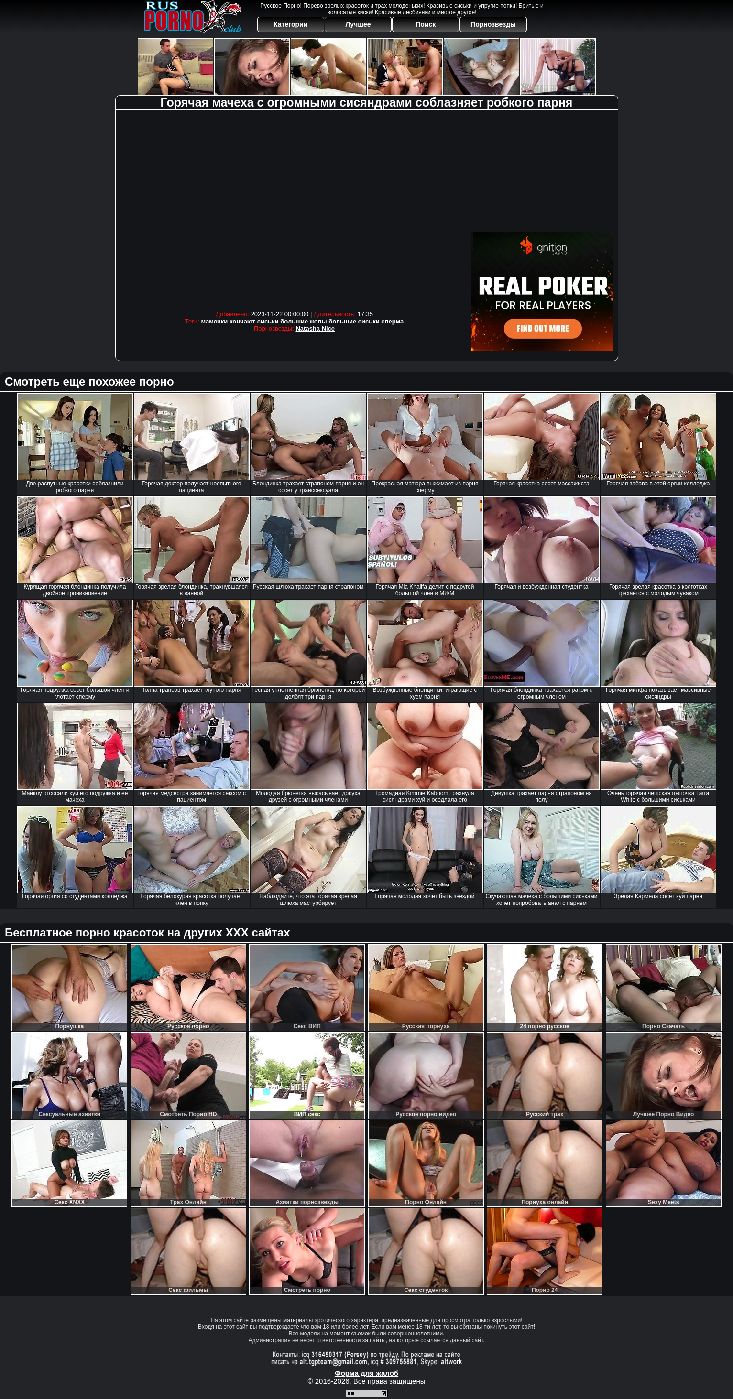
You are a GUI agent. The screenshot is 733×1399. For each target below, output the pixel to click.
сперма (392, 321)
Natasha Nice (315, 328)
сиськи (268, 321)
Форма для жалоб (366, 1373)
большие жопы (303, 321)
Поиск (426, 24)
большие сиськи (354, 321)
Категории (290, 24)
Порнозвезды (493, 24)
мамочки (214, 321)
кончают (242, 321)
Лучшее (358, 24)
